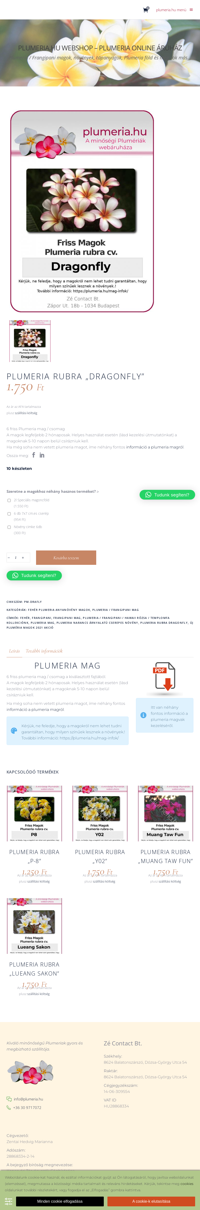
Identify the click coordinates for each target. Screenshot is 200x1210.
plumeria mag (43, 622)
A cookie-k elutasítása (151, 1201)
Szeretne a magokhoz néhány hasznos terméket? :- (53, 491)
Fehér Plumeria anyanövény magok (59, 610)
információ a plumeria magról (154, 447)
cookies (187, 1184)
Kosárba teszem (66, 557)
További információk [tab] (44, 651)
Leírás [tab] (14, 651)
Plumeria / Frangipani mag (115, 610)
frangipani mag (67, 618)
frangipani (41, 618)
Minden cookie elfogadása (60, 1201)
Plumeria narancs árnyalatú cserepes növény (97, 622)
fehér (25, 618)
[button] (34, 575)
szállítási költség (26, 413)
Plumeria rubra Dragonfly (164, 622)
